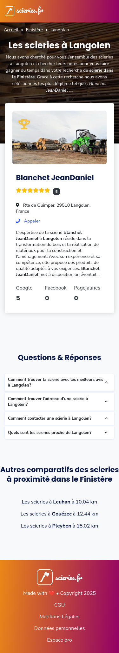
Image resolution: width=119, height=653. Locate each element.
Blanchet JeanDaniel (55, 178)
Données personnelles (59, 628)
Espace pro (59, 640)
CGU (59, 604)
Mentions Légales (59, 616)
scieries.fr (24, 9)
